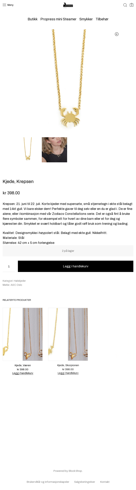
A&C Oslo (16, 285)
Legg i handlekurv (75, 266)
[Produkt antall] (9, 266)
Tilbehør (102, 19)
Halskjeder (20, 281)
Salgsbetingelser (84, 481)
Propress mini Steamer (58, 19)
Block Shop (75, 470)
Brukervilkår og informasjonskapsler (48, 481)
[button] (116, 34)
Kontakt (105, 481)
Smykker (86, 19)
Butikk (33, 19)
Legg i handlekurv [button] (22, 373)
